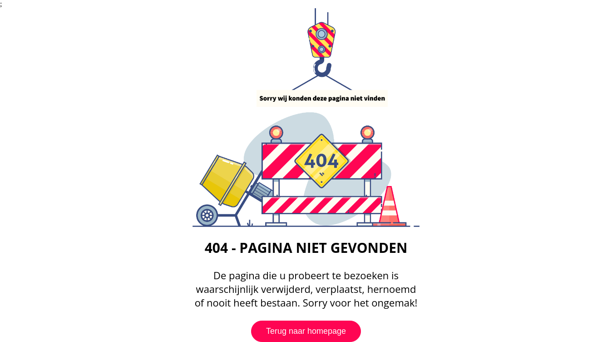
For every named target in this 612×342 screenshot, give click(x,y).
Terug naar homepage (306, 331)
